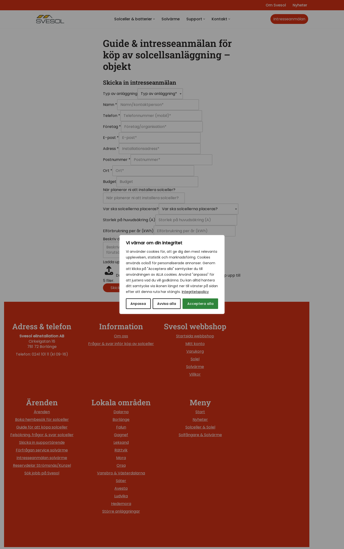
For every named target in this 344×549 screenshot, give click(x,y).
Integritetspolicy (195, 291)
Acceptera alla (200, 303)
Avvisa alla (166, 303)
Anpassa (138, 303)
